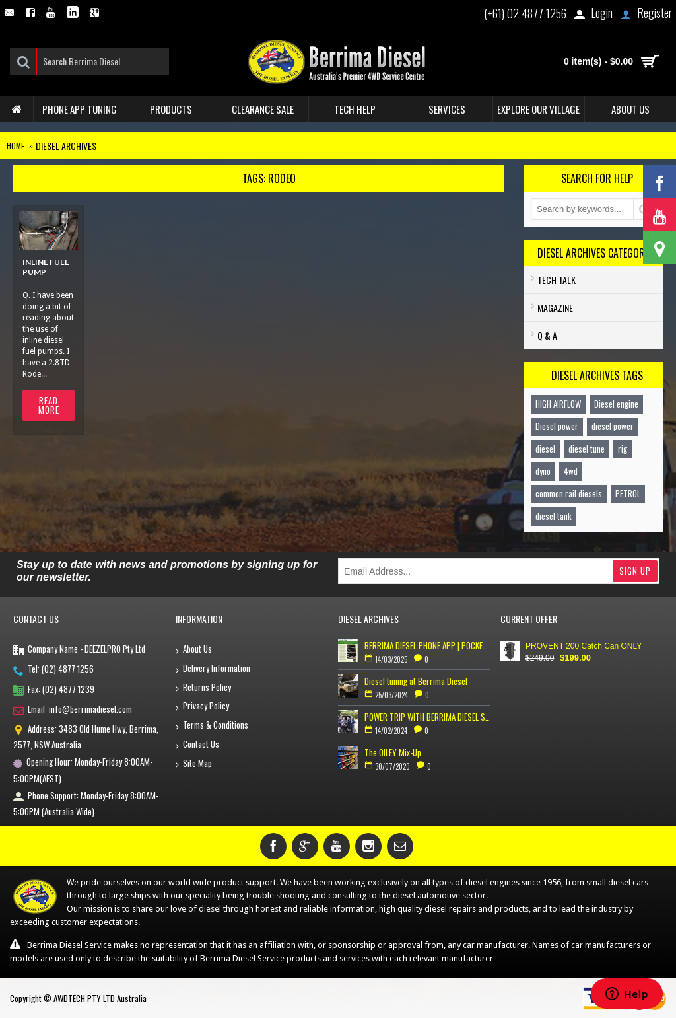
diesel (545, 448)
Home (15, 145)
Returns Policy (203, 688)
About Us (194, 649)
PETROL (627, 493)
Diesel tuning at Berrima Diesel (415, 681)
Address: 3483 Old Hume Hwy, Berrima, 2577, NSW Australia (85, 736)
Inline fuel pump (45, 267)
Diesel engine (616, 403)
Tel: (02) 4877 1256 (53, 670)
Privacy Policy (202, 706)
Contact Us (197, 744)
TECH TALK (556, 280)
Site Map (194, 764)
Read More (48, 405)
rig (622, 448)
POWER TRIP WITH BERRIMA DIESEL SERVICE (427, 716)
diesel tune (586, 448)
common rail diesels (568, 493)
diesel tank (553, 516)
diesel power (613, 426)
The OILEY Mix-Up (392, 752)
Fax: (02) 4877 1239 (53, 690)
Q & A (547, 335)
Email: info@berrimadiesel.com (72, 710)
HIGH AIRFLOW (558, 403)
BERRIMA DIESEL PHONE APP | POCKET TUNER (427, 645)
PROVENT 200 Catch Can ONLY (583, 646)
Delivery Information (213, 668)
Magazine (555, 307)
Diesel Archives (66, 146)
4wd (571, 471)
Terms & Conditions (212, 725)
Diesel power (556, 426)
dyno (543, 471)
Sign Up (635, 570)
